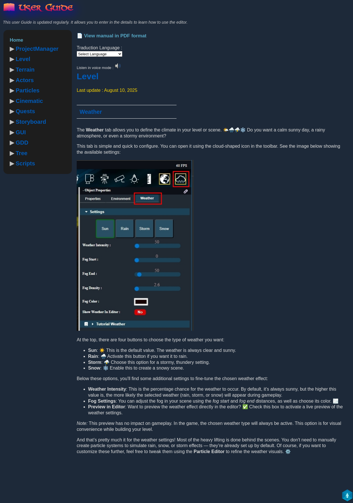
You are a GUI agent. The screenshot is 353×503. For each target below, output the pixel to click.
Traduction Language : (99, 47)
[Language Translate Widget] (99, 54)
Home (16, 40)
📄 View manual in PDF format (112, 35)
